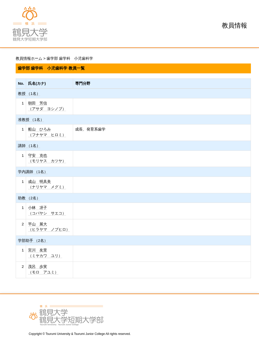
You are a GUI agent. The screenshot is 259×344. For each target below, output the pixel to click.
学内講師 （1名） (33, 171)
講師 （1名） (29, 145)
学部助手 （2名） (33, 240)
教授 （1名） (29, 93)
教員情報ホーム (29, 58)
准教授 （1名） (31, 119)
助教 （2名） (29, 198)
